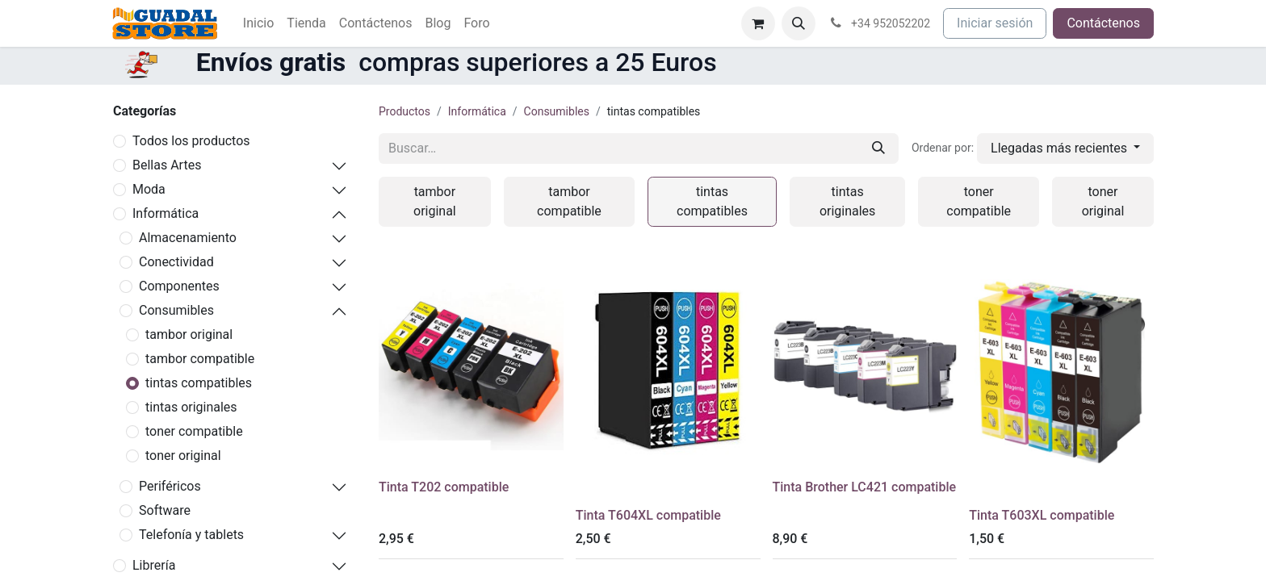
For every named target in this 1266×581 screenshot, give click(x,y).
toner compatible (194, 431)
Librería (153, 565)
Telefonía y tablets (191, 534)
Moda (149, 189)
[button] (798, 23)
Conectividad (176, 262)
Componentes (179, 286)
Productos (404, 111)
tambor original (189, 334)
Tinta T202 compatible (444, 487)
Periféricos (170, 486)
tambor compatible (199, 358)
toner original (183, 455)
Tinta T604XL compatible (648, 515)
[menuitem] (258, 23)
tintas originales (191, 407)
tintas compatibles (198, 383)
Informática (165, 213)
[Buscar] (878, 148)
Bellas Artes (166, 165)
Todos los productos (191, 140)
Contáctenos (1103, 23)
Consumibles (176, 310)
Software (165, 510)
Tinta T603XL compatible (1041, 515)
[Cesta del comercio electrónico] (758, 23)
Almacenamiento (188, 237)
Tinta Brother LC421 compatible (865, 487)
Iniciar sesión (995, 23)
